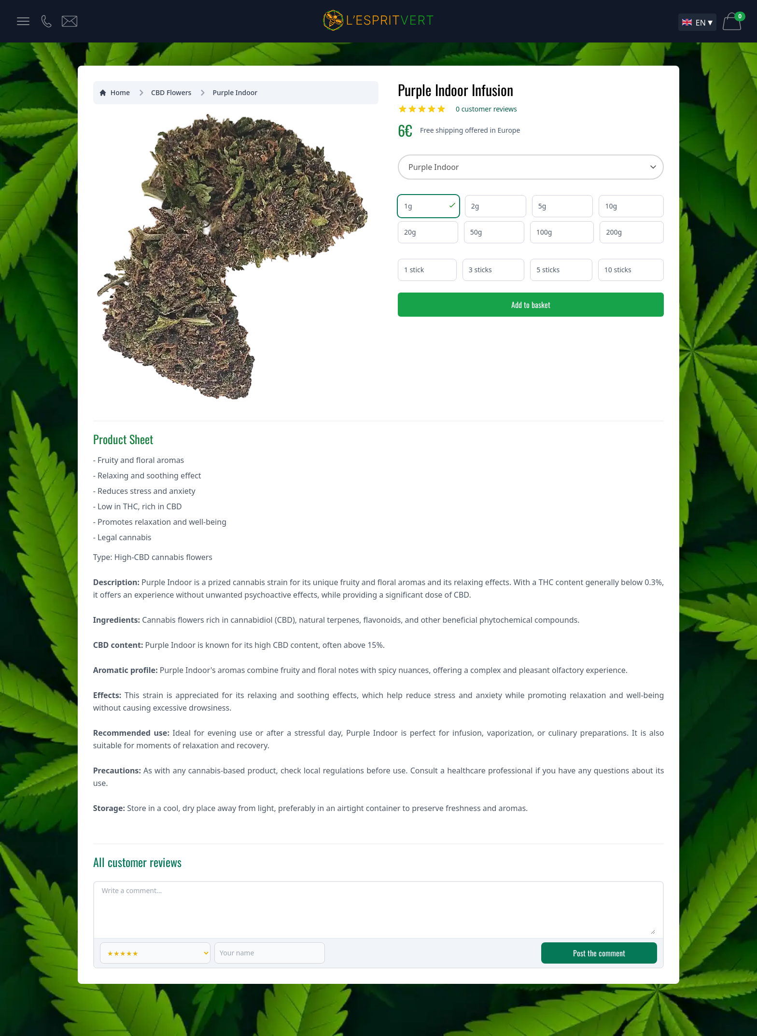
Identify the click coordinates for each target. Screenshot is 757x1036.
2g (475, 205)
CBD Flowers (171, 92)
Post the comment (599, 953)
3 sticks (480, 269)
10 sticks (617, 269)
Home (114, 92)
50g (476, 232)
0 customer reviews (486, 108)
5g (542, 205)
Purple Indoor (234, 92)
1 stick (414, 269)
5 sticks (548, 269)
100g (544, 232)
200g (614, 232)
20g (410, 232)
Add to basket (530, 304)
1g (408, 205)
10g (611, 205)
